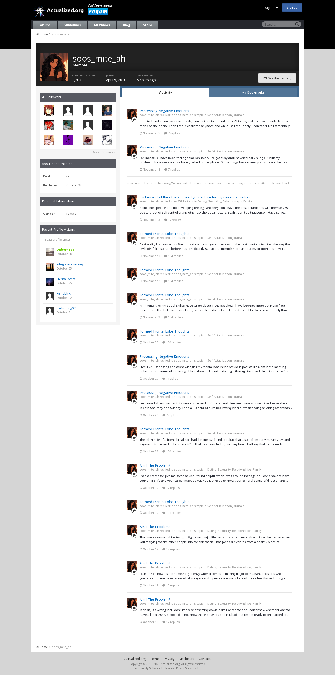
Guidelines (72, 25)
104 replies (173, 256)
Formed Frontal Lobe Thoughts (165, 233)
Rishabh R (64, 293)
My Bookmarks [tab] (253, 92)
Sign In (271, 8)
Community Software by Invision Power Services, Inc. (167, 668)
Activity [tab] (165, 92)
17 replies (173, 219)
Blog (126, 25)
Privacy (169, 658)
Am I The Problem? (155, 465)
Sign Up (292, 7)
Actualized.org (135, 658)
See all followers (104, 152)
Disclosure (186, 658)
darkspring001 (67, 308)
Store (147, 25)
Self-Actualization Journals (225, 115)
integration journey (70, 264)
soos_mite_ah (136, 183)
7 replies (172, 133)
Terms (155, 658)
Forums (44, 25)
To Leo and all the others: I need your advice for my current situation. (219, 183)
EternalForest (66, 279)
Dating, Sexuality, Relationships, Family (225, 201)
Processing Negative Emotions (164, 110)
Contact (205, 658)
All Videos (102, 25)
